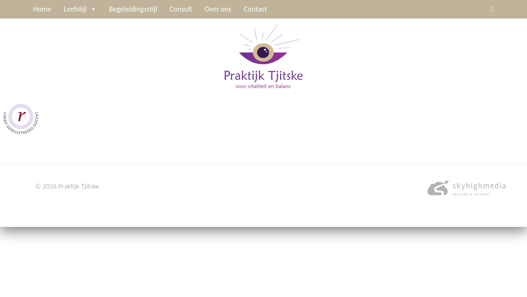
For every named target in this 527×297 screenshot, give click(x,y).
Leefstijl (80, 9)
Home (42, 9)
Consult (181, 9)
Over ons (218, 9)
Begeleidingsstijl (133, 9)
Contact (255, 9)
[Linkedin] (492, 9)
